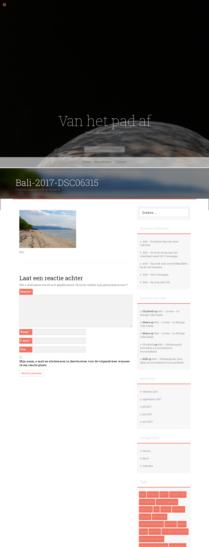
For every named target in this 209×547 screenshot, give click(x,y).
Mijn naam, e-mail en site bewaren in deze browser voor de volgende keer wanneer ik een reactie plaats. (74, 363)
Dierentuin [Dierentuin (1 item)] (178, 494)
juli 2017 (147, 406)
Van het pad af (104, 121)
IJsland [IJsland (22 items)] (145, 517)
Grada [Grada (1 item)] (165, 509)
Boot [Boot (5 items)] (164, 494)
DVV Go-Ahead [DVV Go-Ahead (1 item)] (167, 502)
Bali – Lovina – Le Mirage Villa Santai (159, 313)
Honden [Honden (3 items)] (178, 509)
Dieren (146, 451)
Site (23, 349)
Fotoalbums (103, 162)
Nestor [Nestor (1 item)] (155, 531)
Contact (120, 162)
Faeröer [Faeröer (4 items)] (146, 509)
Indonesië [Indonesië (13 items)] (159, 517)
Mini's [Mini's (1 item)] (182, 524)
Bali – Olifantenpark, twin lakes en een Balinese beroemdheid (161, 348)
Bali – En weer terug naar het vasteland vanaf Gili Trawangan (159, 254)
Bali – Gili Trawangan (155, 274)
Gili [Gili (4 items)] (156, 509)
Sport (145, 458)
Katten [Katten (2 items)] (170, 524)
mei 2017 (147, 421)
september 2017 (151, 399)
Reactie (26, 291)
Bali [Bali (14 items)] (142, 494)
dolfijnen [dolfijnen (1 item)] (147, 502)
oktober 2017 (150, 391)
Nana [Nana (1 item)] (143, 531)
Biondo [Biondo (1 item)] (153, 494)
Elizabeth (54, 189)
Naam (25, 332)
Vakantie (147, 466)
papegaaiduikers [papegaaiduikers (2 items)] (151, 539)
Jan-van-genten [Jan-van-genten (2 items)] (151, 524)
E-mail (25, 340)
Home (86, 162)
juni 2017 (147, 414)
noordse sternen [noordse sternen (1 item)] (175, 531)
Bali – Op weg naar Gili (156, 282)
